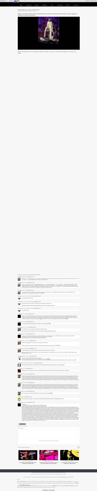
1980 (18, 481)
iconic (44, 483)
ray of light (60, 485)
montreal (40, 485)
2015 (28, 481)
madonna (22, 485)
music (43, 485)
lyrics (74, 483)
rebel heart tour (71, 485)
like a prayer (55, 483)
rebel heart (65, 485)
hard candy (39, 483)
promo (56, 485)
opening (46, 485)
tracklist (41, 487)
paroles (52, 485)
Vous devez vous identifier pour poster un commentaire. (49, 440)
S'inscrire (87, 1)
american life (33, 481)
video (51, 487)
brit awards (53, 481)
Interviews (60, 5)
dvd (77, 481)
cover (73, 481)
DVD (79, 481)
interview (51, 483)
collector (58, 481)
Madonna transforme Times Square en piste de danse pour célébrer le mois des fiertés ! (49, 463)
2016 (30, 481)
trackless (38, 487)
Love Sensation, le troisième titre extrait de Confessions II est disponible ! (69, 463)
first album (22, 483)
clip (56, 481)
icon (42, 483)
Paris (49, 485)
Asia (37, 481)
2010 (25, 481)
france (25, 483)
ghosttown (28, 483)
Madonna (30, 485)
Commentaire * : (21, 428)
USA (49, 487)
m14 (77, 483)
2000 (23, 481)
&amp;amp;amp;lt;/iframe (49, 253)
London (71, 483)
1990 (21, 481)
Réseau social (3, 1)
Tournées (44, 5)
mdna (38, 485)
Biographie (28, 5)
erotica (18, 483)
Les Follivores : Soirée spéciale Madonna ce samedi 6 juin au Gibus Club (27, 463)
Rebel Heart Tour (25, 487)
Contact (68, 5)
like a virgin (60, 483)
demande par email (63, 477)
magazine (34, 485)
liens (52, 5)
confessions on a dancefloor (65, 481)
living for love (67, 483)
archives (76, 5)
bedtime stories (44, 481)
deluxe (75, 481)
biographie (49, 481)
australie (39, 481)
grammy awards (34, 483)
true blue (45, 487)
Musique (37, 5)
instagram (47, 483)
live (63, 483)
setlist (32, 487)
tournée (35, 487)
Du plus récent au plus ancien (23, 274)
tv (47, 487)
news (21, 5)
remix (30, 487)
